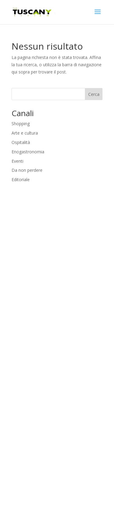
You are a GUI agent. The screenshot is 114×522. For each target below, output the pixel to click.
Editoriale (21, 179)
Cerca (93, 94)
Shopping (21, 123)
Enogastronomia (28, 152)
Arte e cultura (25, 133)
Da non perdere (27, 170)
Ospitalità (21, 142)
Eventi (17, 161)
